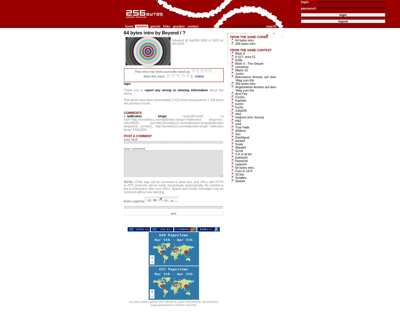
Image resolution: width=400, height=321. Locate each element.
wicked (240, 140)
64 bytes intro (244, 40)
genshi (155, 26)
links (166, 26)
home (129, 26)
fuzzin (239, 104)
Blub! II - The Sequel (249, 63)
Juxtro (239, 73)
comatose (242, 67)
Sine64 (240, 181)
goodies (179, 26)
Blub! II (240, 53)
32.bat (239, 174)
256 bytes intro (245, 43)
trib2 (238, 114)
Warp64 (240, 147)
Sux (238, 134)
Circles (240, 97)
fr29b (238, 60)
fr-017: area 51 (245, 56)
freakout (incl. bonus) (249, 117)
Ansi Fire (241, 93)
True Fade (242, 127)
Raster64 (241, 161)
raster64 (241, 164)
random (142, 26)
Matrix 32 (241, 70)
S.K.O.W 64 (243, 154)
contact (193, 26)
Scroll (239, 151)
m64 (238, 124)
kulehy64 (241, 157)
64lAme (240, 130)
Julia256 (241, 110)
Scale (239, 144)
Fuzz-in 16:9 (243, 171)
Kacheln (241, 100)
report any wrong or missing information (176, 90)
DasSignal (242, 137)
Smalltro (241, 177)
